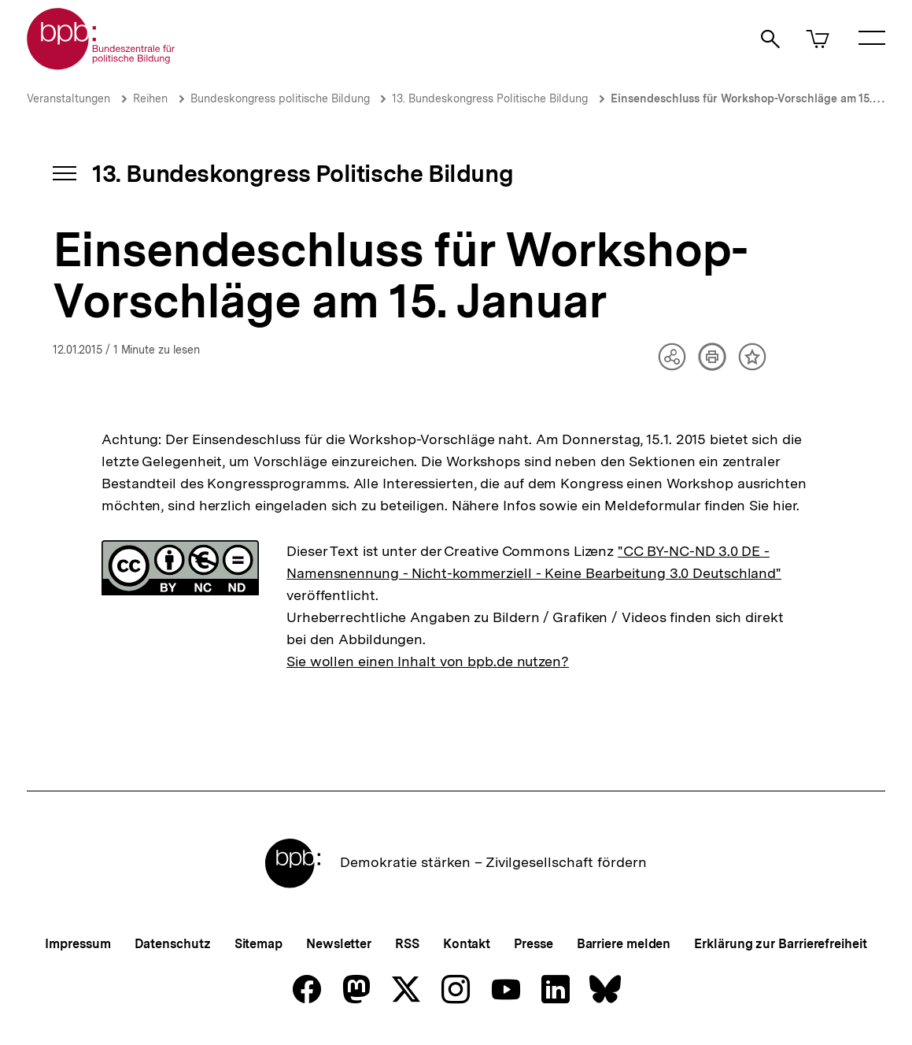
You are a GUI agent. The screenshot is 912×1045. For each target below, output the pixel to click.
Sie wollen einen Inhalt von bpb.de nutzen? (427, 661)
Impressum (77, 943)
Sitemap (258, 943)
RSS (407, 943)
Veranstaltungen (68, 98)
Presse (533, 943)
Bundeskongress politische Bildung (281, 98)
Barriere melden (624, 943)
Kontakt (466, 943)
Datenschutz (173, 943)
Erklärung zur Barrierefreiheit (780, 943)
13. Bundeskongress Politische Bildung (490, 98)
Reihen (150, 98)
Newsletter (338, 943)
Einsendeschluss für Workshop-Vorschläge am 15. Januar (761, 98)
